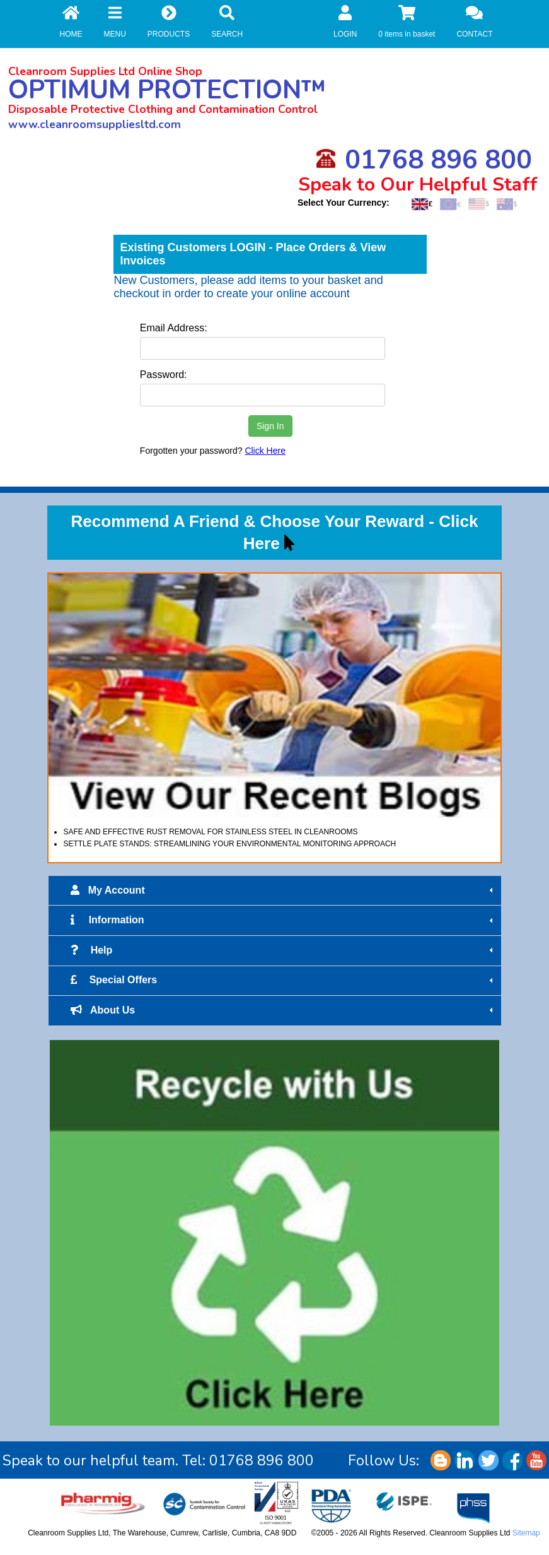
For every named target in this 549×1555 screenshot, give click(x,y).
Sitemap (526, 1532)
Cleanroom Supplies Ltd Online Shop (105, 71)
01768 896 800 (423, 160)
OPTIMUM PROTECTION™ (167, 90)
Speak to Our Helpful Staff (418, 185)
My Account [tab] (283, 890)
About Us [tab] (283, 1010)
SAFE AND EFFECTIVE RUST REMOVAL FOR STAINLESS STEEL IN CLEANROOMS (210, 831)
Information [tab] (283, 920)
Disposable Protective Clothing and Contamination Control (163, 109)
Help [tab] (283, 950)
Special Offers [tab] (283, 980)
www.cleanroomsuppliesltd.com (94, 124)
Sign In (270, 426)
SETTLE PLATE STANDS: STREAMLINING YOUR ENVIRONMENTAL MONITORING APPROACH (229, 843)
